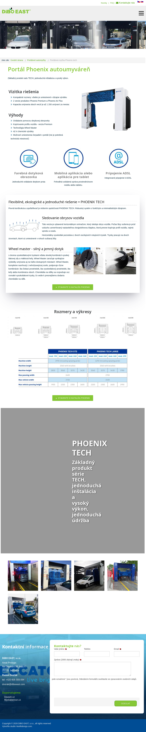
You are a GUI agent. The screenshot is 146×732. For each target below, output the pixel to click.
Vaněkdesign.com (24, 726)
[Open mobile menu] (141, 13)
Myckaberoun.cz (12, 700)
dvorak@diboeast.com (13, 684)
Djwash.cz (9, 697)
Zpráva (68, 660)
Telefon (87, 649)
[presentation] (75, 686)
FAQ (112, 3)
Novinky (104, 3)
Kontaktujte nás (127, 3)
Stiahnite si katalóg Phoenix (73, 287)
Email (118, 649)
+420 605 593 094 (15, 680)
